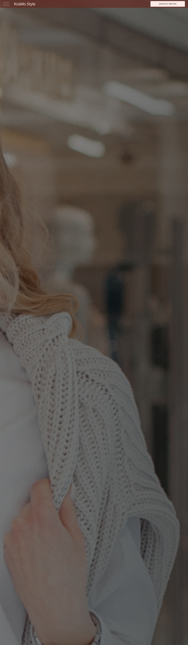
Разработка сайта (178, 634)
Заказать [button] (166, 231)
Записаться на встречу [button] (20, 502)
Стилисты (117, 627)
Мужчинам (71, 627)
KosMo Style (24, 4)
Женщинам (8, 627)
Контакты (180, 627)
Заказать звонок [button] (167, 4)
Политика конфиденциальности (173, 632)
